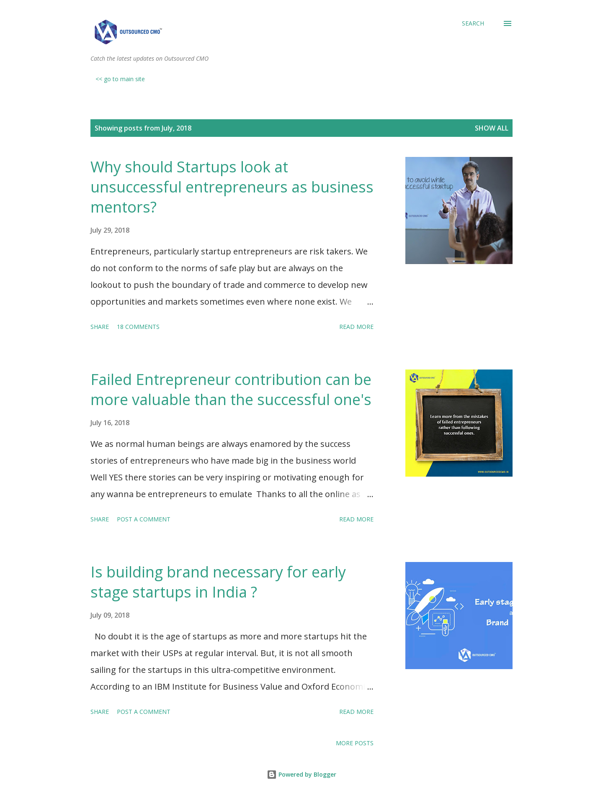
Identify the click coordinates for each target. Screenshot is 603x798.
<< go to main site (120, 79)
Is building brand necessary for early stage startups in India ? (218, 582)
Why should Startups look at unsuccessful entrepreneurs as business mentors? (232, 187)
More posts (355, 743)
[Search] (473, 23)
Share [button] (99, 327)
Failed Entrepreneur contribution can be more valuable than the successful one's (230, 389)
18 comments (138, 327)
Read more (356, 327)
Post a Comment (143, 519)
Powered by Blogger (301, 774)
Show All (491, 128)
